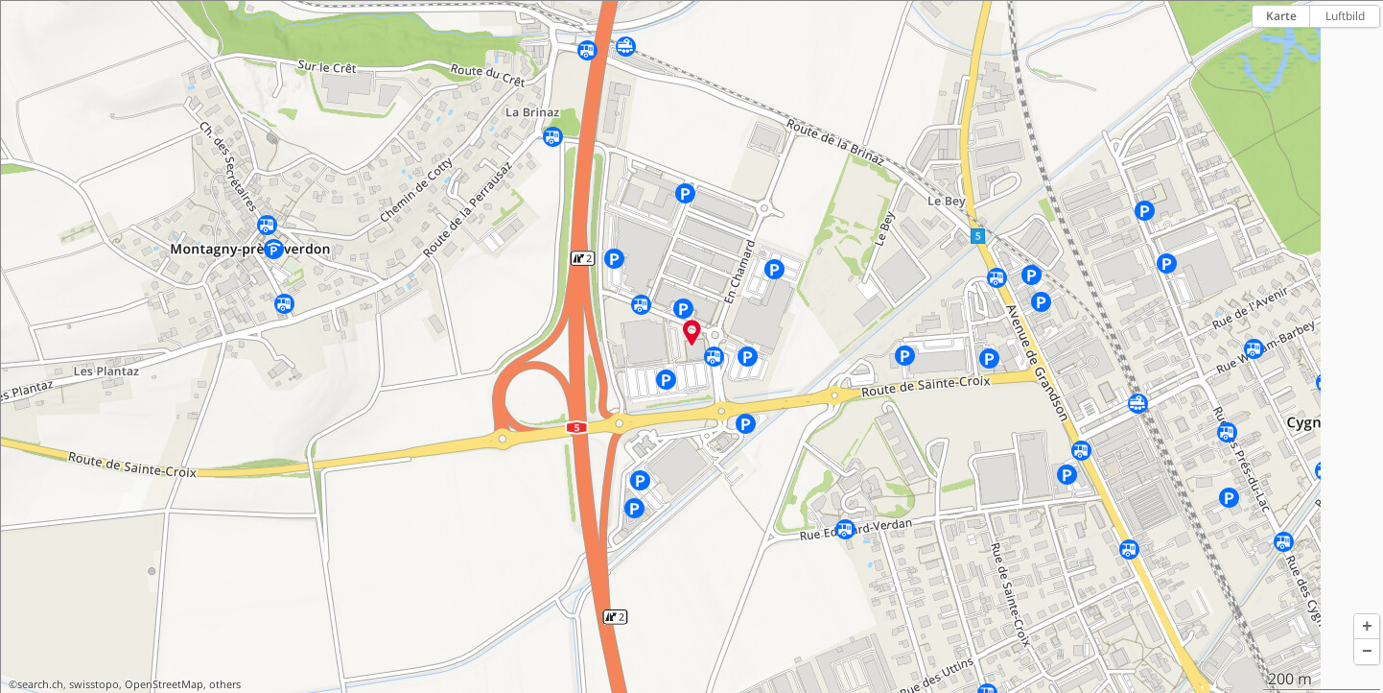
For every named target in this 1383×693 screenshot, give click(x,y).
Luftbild (1345, 16)
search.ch (40, 684)
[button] (1366, 626)
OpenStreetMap (164, 684)
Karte (1281, 16)
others (225, 684)
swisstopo (94, 684)
